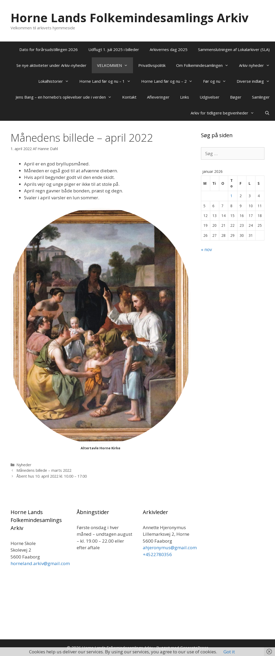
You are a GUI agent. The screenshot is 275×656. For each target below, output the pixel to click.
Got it (229, 652)
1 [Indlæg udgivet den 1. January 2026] (231, 195)
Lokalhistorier (56, 81)
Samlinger (261, 97)
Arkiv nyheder (257, 65)
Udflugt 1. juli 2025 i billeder (113, 49)
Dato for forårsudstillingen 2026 (48, 49)
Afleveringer (158, 97)
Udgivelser (209, 97)
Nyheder (23, 464)
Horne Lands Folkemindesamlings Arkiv (130, 18)
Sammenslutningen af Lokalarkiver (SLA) (234, 49)
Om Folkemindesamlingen (205, 65)
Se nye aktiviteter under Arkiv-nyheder (51, 65)
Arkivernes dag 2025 (168, 49)
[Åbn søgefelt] (267, 113)
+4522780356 (157, 554)
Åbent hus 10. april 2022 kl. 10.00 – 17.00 (51, 476)
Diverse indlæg (256, 81)
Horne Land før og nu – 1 (107, 81)
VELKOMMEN (115, 65)
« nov (206, 249)
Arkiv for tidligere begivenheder (225, 113)
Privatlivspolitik (152, 65)
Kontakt (129, 97)
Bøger (235, 97)
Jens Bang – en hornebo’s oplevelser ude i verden (66, 97)
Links (184, 97)
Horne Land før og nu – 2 (169, 81)
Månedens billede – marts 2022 (43, 470)
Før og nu (217, 81)
